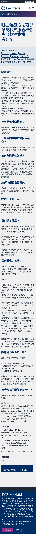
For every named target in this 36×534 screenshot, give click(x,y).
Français (5, 56)
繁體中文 (4, 2)
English (10, 2)
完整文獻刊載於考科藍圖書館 (15, 470)
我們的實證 (11, 14)
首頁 (2, 14)
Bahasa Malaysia (16, 59)
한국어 (22, 62)
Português (25, 56)
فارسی (22, 53)
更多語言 (29, 2)
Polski (14, 62)
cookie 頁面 (17, 524)
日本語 (5, 59)
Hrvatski (15, 56)
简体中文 (6, 62)
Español (16, 2)
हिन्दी (29, 62)
